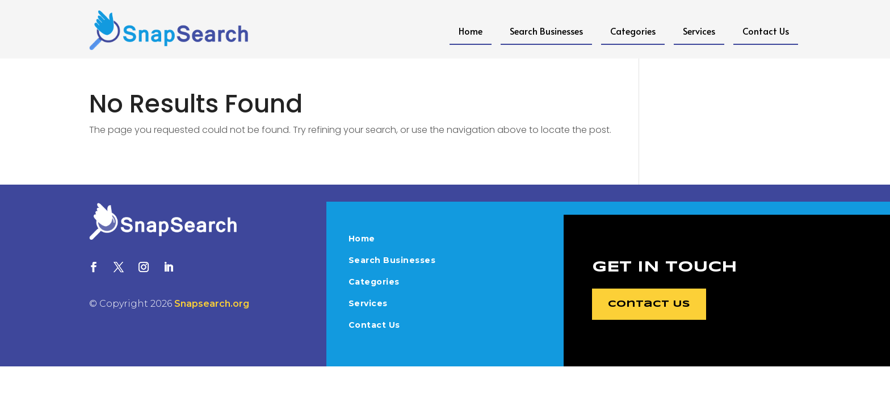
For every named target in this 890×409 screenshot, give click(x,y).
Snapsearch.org (211, 303)
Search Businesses (546, 30)
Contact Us (765, 30)
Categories (633, 30)
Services (699, 30)
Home (470, 30)
